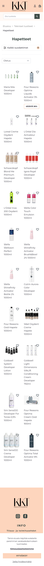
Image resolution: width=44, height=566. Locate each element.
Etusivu (7, 26)
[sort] (16, 60)
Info (21, 525)
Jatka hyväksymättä (22, 562)
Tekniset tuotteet (23, 26)
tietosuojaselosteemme (22, 549)
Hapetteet (8, 30)
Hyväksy (22, 556)
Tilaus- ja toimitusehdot (21, 531)
